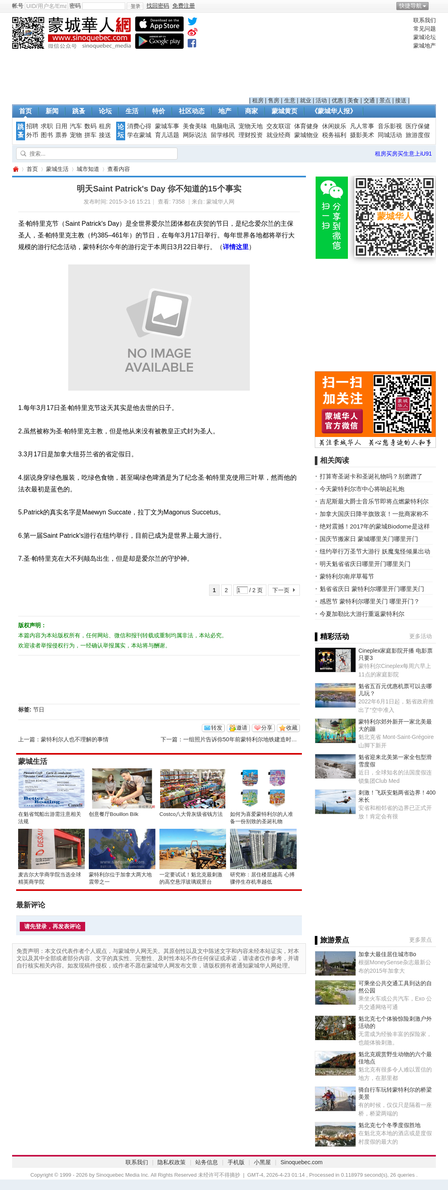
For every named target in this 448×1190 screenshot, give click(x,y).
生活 (132, 111)
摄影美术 (362, 135)
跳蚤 (78, 111)
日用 (61, 126)
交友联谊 (278, 126)
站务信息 (206, 1162)
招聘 (32, 126)
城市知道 (88, 169)
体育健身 (306, 126)
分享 (266, 727)
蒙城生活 (57, 169)
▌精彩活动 (332, 636)
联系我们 (424, 20)
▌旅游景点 (332, 940)
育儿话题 (167, 135)
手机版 (236, 1162)
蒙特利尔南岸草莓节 (347, 576)
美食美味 (195, 126)
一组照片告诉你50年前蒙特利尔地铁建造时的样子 (245, 739)
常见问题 (424, 28)
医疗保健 (418, 126)
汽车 (76, 126)
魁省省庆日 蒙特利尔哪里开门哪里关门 (372, 588)
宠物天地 (251, 126)
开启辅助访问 (434, 5)
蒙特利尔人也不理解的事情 (75, 739)
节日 (38, 709)
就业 (305, 100)
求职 (47, 126)
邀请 (241, 727)
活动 (321, 100)
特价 (158, 111)
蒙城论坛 (424, 37)
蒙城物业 (306, 135)
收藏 (291, 727)
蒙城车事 (167, 126)
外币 (32, 135)
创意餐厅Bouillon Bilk (113, 814)
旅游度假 (418, 135)
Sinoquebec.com (301, 1162)
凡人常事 (362, 126)
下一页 (280, 590)
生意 (289, 100)
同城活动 (390, 135)
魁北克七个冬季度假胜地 (389, 1125)
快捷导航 (410, 5)
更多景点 (420, 939)
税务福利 (334, 135)
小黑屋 (262, 1162)
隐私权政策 (171, 1162)
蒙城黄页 (284, 111)
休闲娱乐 (334, 126)
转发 (216, 727)
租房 (258, 100)
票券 (61, 135)
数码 (90, 126)
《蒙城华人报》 (333, 111)
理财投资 (251, 135)
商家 (251, 111)
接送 (400, 100)
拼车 (90, 135)
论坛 (105, 111)
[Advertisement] (329, 57)
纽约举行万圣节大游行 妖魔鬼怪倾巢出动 (375, 551)
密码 (75, 5)
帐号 (17, 5)
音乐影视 (390, 126)
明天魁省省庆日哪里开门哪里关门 (365, 563)
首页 (25, 111)
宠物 (76, 135)
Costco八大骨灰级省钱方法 (191, 814)
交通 (369, 100)
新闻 (52, 111)
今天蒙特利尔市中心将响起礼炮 (362, 488)
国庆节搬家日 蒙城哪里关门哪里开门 (369, 538)
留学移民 (223, 135)
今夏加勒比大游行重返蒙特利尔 (362, 613)
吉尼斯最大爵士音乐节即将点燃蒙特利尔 (374, 501)
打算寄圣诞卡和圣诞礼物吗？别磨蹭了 (371, 476)
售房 (273, 100)
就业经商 (278, 135)
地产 (224, 111)
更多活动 (420, 636)
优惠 (337, 100)
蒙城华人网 (15, 169)
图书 (47, 135)
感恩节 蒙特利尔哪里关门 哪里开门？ (370, 601)
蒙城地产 (424, 45)
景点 (385, 100)
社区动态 (192, 111)
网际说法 (195, 135)
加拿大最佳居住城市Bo (387, 954)
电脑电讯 (223, 126)
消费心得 (139, 126)
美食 (353, 100)
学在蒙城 (139, 135)
